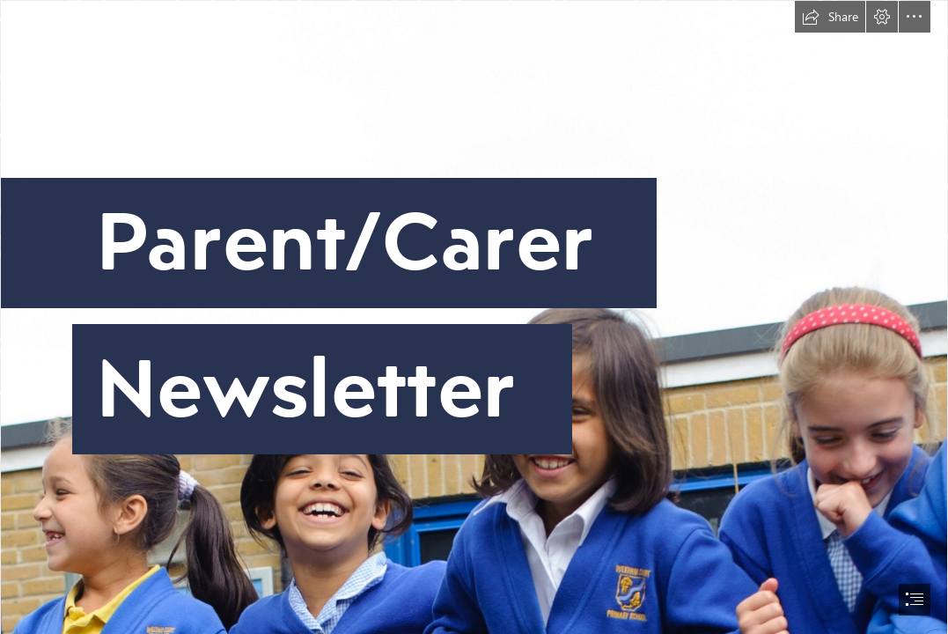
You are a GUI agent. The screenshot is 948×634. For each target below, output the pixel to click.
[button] (830, 17)
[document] (474, 317)
